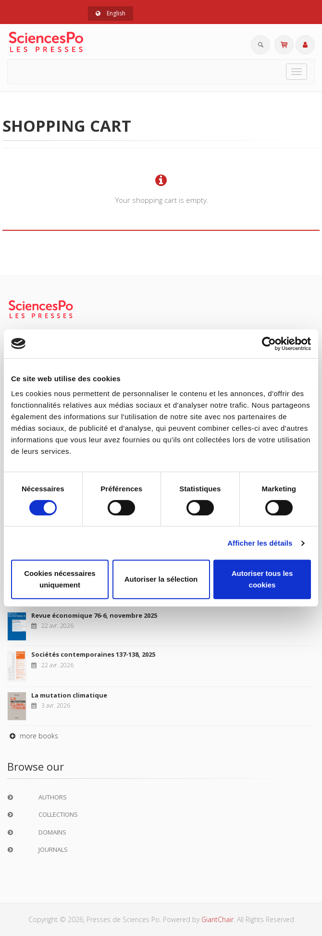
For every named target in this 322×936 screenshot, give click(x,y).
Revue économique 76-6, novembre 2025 (94, 615)
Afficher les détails (259, 543)
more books (32, 735)
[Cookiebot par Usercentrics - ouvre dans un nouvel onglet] (269, 344)
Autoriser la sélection (161, 579)
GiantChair (217, 919)
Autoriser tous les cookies (262, 579)
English (110, 13)
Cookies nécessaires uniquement (59, 579)
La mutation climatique (69, 695)
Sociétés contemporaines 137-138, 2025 (93, 654)
